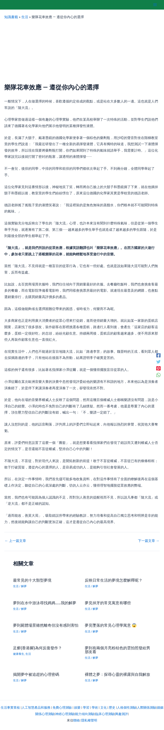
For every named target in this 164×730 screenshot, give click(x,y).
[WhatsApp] (158, 375)
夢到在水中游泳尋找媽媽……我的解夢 (44, 603)
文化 (103, 708)
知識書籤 (11, 17)
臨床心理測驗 (104, 714)
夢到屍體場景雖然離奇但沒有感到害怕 (45, 625)
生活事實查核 (10, 708)
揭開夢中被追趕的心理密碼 (36, 674)
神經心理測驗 (65, 714)
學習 (86, 708)
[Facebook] (158, 355)
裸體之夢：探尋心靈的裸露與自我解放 (117, 674)
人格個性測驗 (126, 708)
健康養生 (18, 653)
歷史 (112, 708)
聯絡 (76, 720)
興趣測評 (121, 714)
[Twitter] (158, 362)
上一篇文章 (15, 541)
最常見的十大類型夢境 (32, 580)
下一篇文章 (148, 541)
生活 (24, 17)
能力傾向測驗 (84, 714)
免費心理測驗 (62, 708)
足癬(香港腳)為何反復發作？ (37, 648)
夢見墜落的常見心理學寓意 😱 (111, 625)
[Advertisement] (82, 52)
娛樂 (77, 708)
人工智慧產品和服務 (36, 708)
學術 (95, 708)
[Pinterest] (158, 368)
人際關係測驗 (146, 708)
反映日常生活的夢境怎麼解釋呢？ (113, 580)
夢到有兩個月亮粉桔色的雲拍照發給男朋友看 (117, 650)
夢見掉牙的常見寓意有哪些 (108, 603)
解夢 (24, 586)
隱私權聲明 (89, 720)
